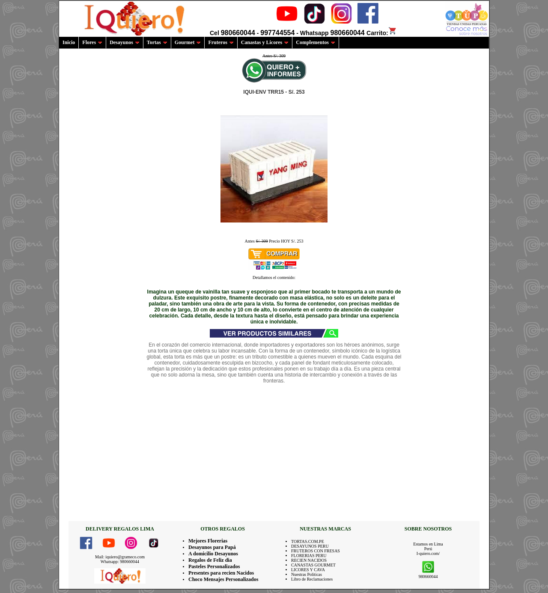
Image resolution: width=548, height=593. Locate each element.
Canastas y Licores (265, 42)
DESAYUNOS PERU (310, 546)
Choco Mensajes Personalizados (223, 579)
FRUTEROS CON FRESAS (315, 551)
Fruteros (220, 42)
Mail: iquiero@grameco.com (120, 556)
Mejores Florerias (207, 541)
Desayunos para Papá (212, 547)
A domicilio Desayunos (213, 554)
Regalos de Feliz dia (210, 560)
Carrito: (381, 33)
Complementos (315, 42)
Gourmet (188, 42)
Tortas (157, 42)
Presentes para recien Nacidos (221, 573)
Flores (92, 42)
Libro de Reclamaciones (312, 579)
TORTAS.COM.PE (307, 541)
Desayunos (125, 42)
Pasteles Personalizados (214, 566)
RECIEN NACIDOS (309, 560)
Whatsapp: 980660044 (120, 561)
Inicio (69, 42)
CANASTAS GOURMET (313, 565)
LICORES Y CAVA (308, 569)
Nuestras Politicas (306, 574)
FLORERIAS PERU (309, 555)
